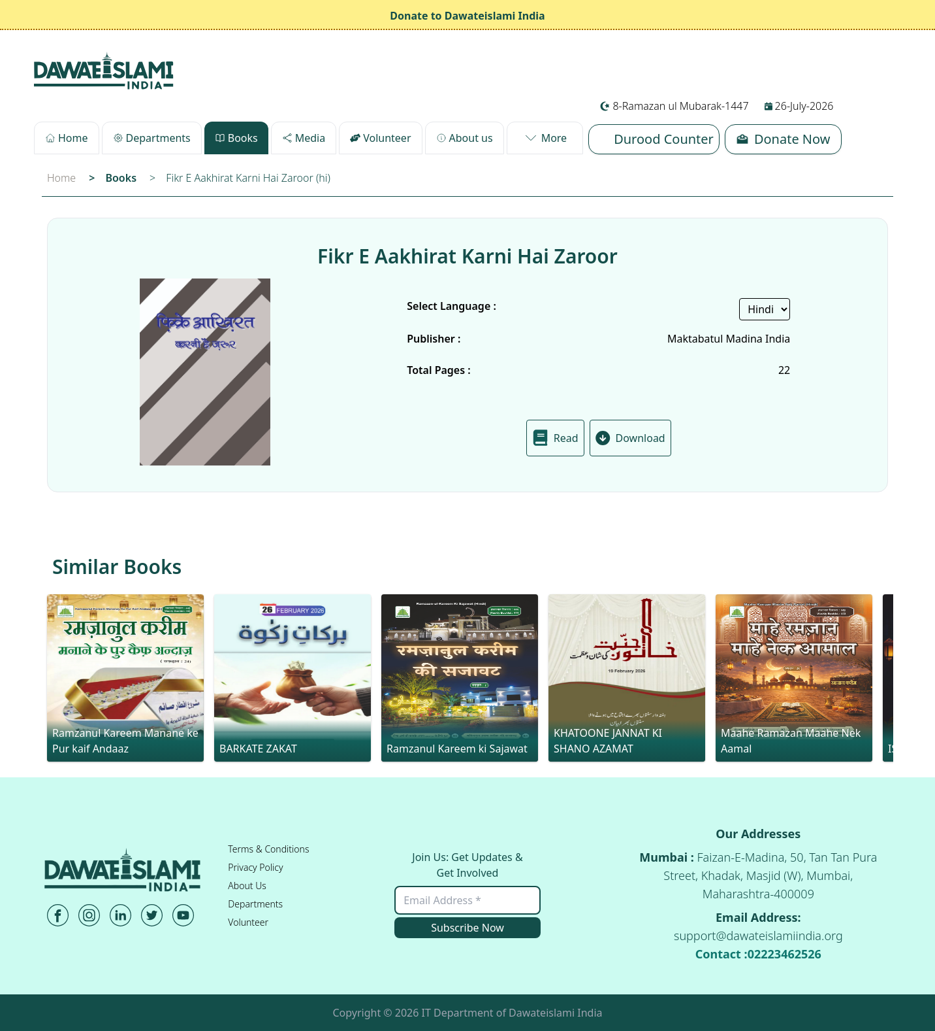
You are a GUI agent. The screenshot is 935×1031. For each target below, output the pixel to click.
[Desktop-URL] (104, 70)
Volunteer (248, 922)
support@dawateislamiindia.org (758, 935)
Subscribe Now (467, 928)
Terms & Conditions (268, 849)
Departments (255, 904)
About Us (247, 885)
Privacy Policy (255, 867)
